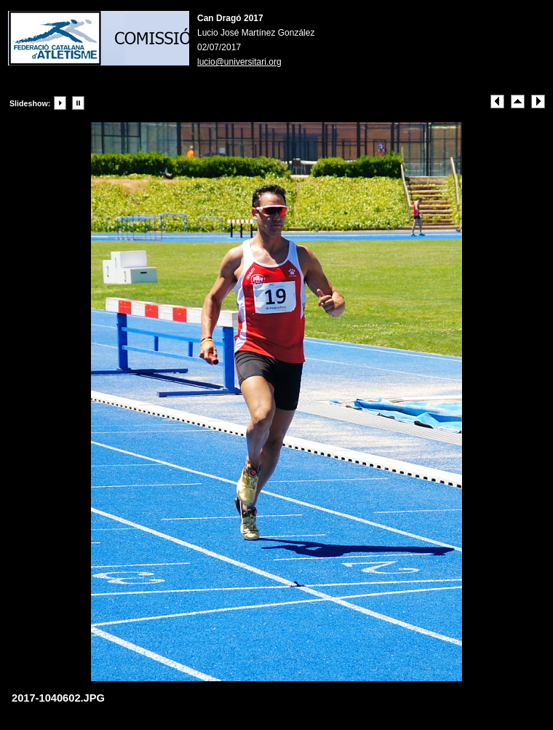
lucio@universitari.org (239, 62)
